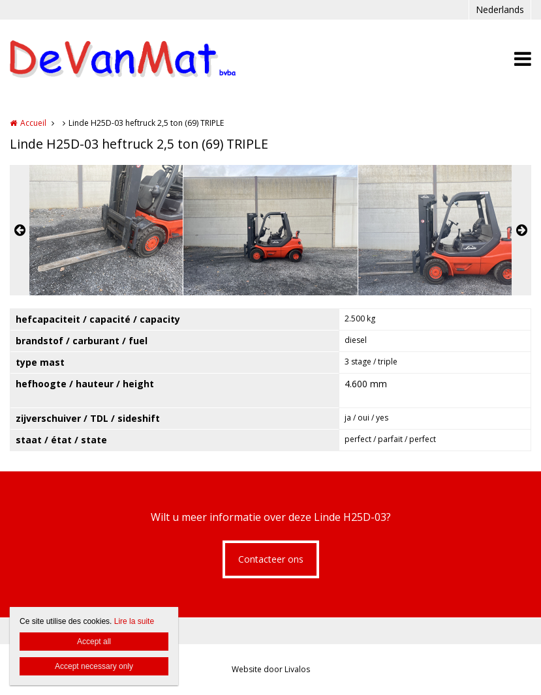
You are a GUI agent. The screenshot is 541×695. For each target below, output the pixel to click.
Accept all (94, 641)
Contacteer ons (270, 559)
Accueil (33, 122)
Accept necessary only (94, 666)
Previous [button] (19, 230)
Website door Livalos (271, 669)
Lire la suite (134, 621)
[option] (270, 230)
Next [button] (521, 230)
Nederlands (500, 9)
